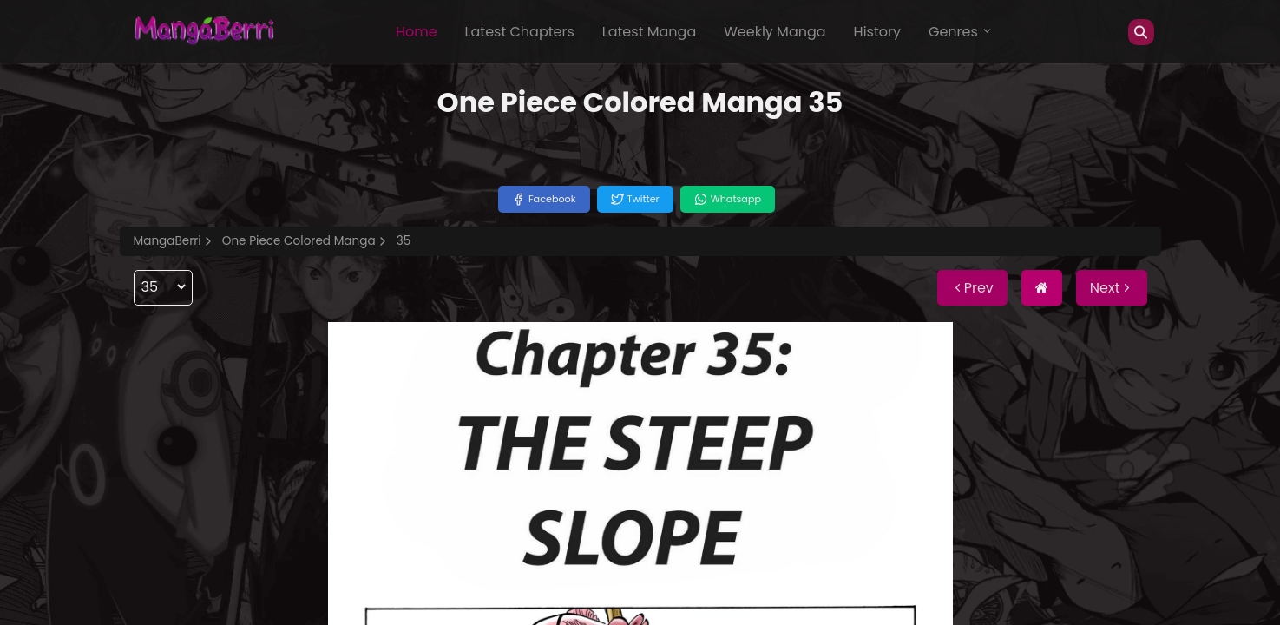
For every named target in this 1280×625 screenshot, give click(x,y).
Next (1111, 288)
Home (416, 32)
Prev (972, 288)
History (877, 32)
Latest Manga (649, 32)
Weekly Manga (774, 32)
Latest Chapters (519, 32)
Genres (961, 32)
